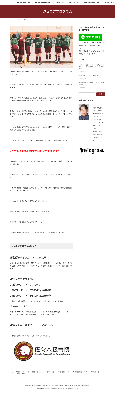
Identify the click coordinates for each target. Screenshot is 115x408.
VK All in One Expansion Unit (70, 388)
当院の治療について (63, 372)
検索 (100, 94)
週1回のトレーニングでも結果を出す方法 (90, 75)
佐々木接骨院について (18, 372)
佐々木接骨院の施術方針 (35, 372)
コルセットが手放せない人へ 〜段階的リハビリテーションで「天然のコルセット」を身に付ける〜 (91, 66)
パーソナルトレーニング (18, 373)
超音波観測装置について (80, 372)
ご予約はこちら (50, 372)
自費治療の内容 (95, 372)
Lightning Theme (57, 388)
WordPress (46, 388)
